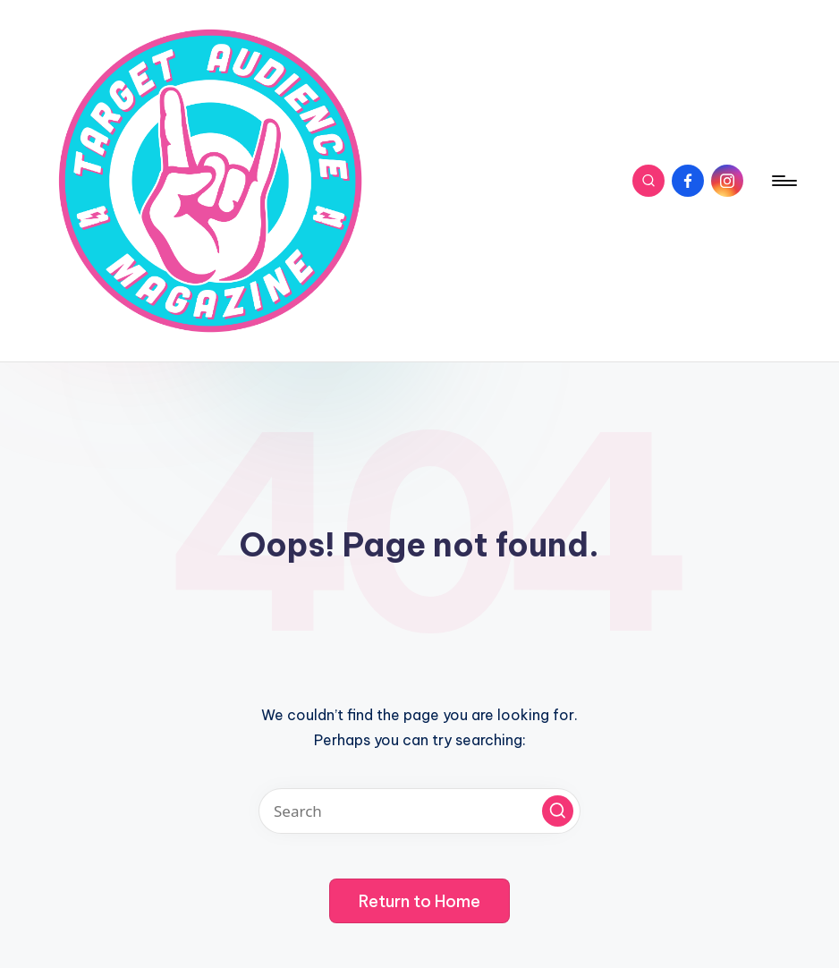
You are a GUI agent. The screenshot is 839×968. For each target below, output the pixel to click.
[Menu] (783, 180)
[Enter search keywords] (419, 811)
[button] (557, 811)
